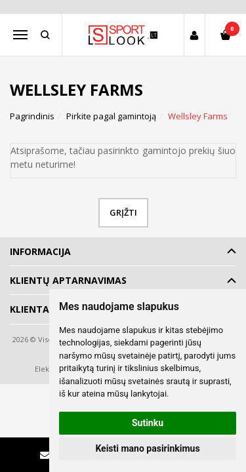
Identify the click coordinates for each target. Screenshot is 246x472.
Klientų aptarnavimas (68, 280)
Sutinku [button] (147, 423)
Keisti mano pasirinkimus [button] (147, 448)
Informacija (40, 251)
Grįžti (123, 212)
